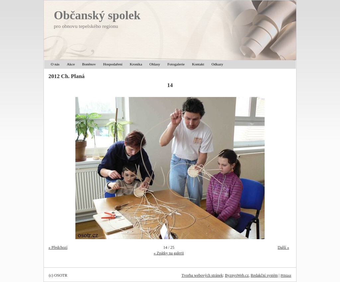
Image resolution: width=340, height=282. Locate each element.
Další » (283, 247)
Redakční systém (264, 275)
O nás (55, 64)
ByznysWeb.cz (237, 275)
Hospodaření (112, 64)
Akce (71, 64)
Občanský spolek (97, 15)
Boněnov (89, 64)
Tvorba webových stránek (202, 275)
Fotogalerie (176, 64)
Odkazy (217, 64)
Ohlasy (154, 64)
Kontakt (198, 64)
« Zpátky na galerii (169, 253)
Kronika (136, 64)
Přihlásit (286, 275)
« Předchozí (57, 247)
